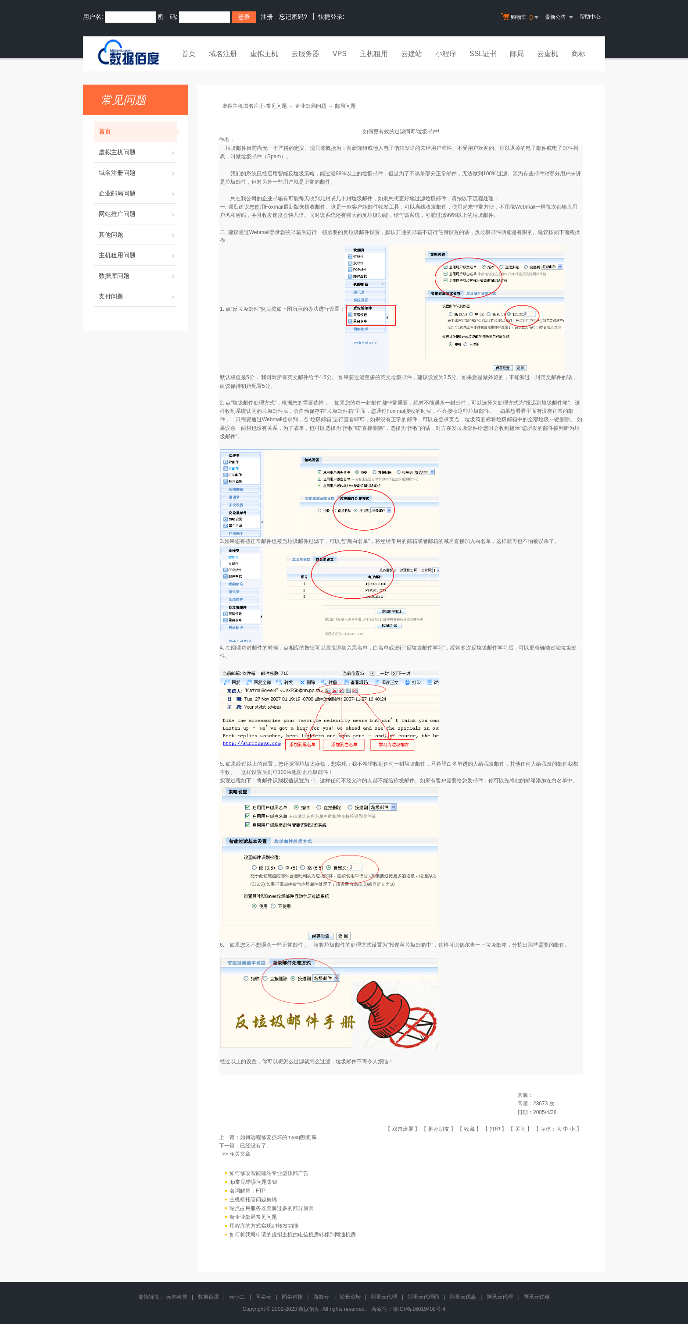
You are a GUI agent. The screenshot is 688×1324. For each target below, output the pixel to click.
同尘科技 (292, 1297)
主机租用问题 (138, 255)
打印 (495, 1129)
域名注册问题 (138, 172)
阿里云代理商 (423, 1297)
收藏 (469, 1129)
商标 (578, 53)
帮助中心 (590, 17)
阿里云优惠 (463, 1297)
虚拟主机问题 (138, 152)
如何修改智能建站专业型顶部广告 (268, 1173)
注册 (267, 16)
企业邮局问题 (138, 193)
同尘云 (263, 1297)
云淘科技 (176, 1297)
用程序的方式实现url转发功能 (263, 1226)
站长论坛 (350, 1297)
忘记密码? (293, 16)
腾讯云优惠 (536, 1297)
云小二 (237, 1297)
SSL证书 (483, 53)
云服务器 (305, 53)
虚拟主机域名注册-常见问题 (254, 106)
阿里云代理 (384, 1297)
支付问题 (138, 296)
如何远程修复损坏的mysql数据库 (278, 1137)
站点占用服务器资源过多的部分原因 (271, 1208)
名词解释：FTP (247, 1191)
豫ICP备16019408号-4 (419, 1309)
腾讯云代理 (500, 1297)
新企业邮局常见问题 (253, 1217)
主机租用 (374, 53)
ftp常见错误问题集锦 (253, 1182)
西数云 (321, 1297)
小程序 (445, 53)
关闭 (520, 1129)
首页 (189, 53)
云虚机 (547, 53)
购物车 (521, 17)
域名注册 (223, 53)
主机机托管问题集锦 (253, 1199)
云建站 (411, 53)
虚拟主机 (264, 53)
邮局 (517, 53)
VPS (340, 53)
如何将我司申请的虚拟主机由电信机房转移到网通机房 (292, 1235)
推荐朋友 (438, 1129)
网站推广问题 (138, 213)
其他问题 (138, 234)
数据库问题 (138, 275)
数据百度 (208, 1297)
